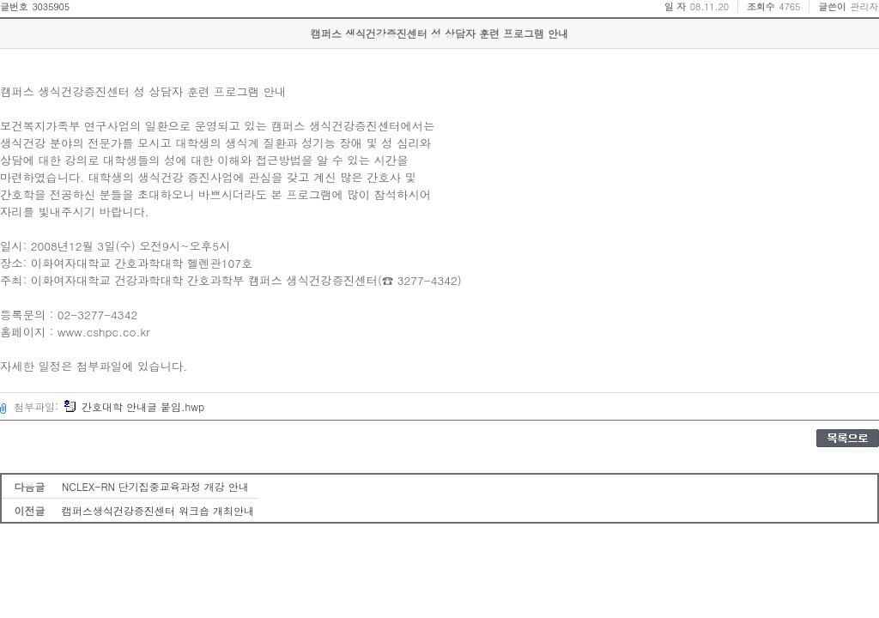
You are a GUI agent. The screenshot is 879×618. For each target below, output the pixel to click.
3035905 (51, 6)
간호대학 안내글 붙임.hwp (134, 406)
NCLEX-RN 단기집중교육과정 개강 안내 (155, 486)
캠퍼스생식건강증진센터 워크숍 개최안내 (158, 510)
